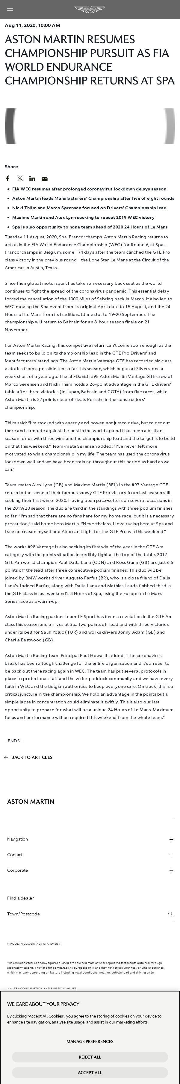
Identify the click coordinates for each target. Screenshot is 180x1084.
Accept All (90, 1075)
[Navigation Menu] (10, 10)
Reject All (90, 1059)
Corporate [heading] (90, 870)
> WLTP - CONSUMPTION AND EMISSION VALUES (41, 988)
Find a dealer (20, 898)
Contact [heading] (90, 854)
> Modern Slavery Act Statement (33, 944)
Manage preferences (90, 1044)
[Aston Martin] (90, 9)
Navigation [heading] (90, 839)
